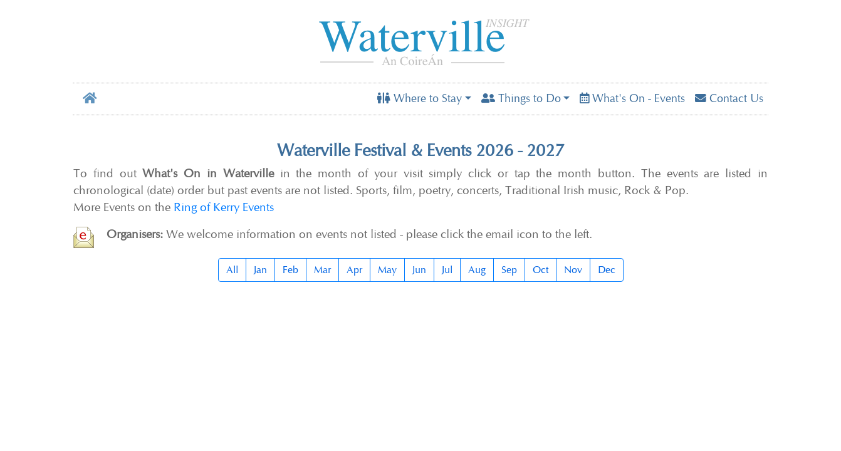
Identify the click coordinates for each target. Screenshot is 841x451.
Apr (354, 270)
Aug (477, 270)
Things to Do (521, 98)
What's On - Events (632, 98)
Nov (573, 270)
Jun (419, 270)
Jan (260, 270)
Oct (540, 270)
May (387, 270)
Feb (290, 270)
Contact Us (729, 98)
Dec (606, 270)
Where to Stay (419, 98)
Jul (447, 270)
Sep (509, 270)
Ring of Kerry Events (224, 207)
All (232, 270)
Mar (322, 270)
